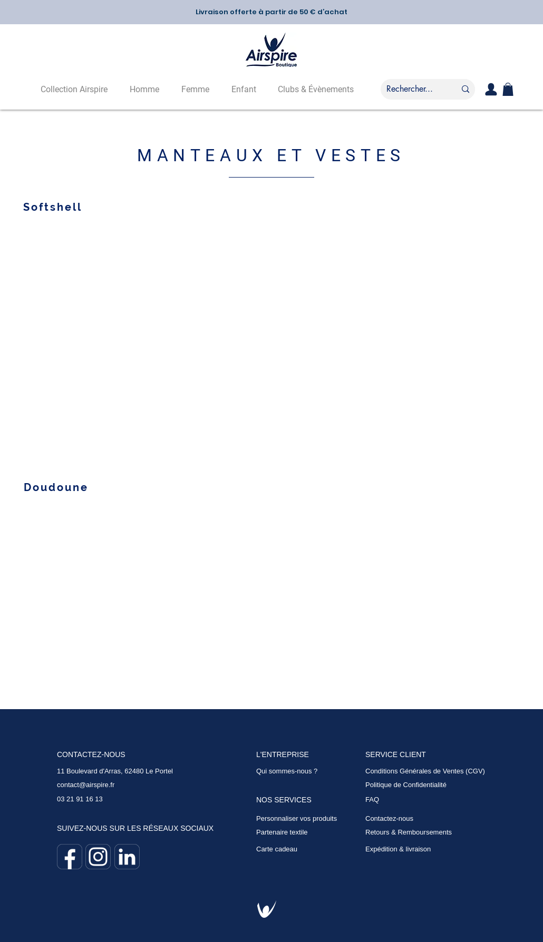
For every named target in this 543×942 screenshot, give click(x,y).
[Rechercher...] (409, 89)
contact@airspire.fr (85, 785)
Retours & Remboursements (408, 832)
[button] (507, 89)
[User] (491, 89)
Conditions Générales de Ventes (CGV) (425, 771)
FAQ (372, 799)
